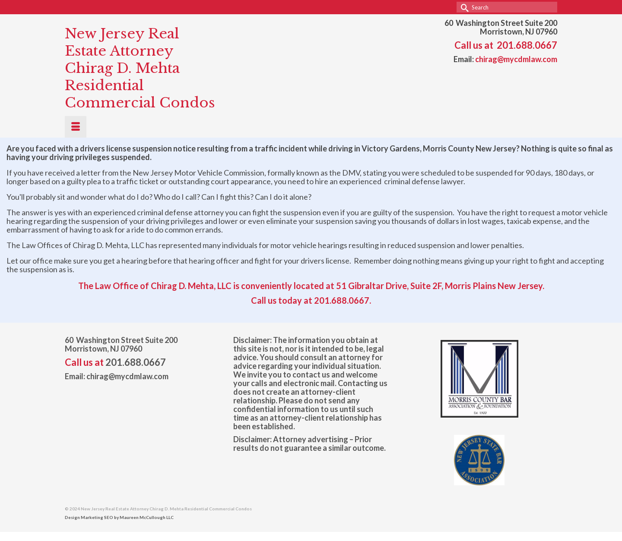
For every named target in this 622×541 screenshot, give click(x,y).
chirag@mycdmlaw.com (516, 59)
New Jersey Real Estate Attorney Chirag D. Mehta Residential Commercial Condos (140, 68)
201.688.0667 (527, 45)
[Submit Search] (463, 7)
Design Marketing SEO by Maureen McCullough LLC (119, 517)
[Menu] (75, 127)
